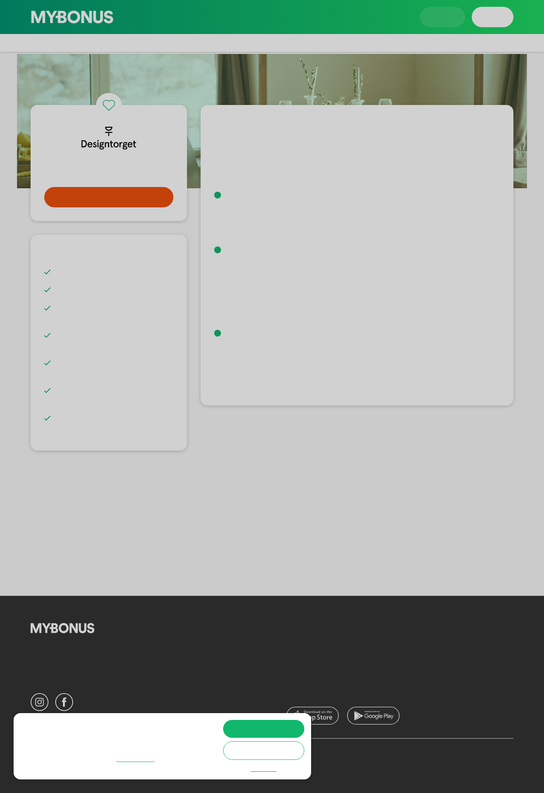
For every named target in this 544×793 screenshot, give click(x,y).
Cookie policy (51, 768)
